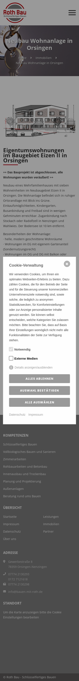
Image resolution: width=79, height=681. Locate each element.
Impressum (35, 414)
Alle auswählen (39, 402)
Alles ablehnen (39, 379)
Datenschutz (17, 414)
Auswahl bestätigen (39, 390)
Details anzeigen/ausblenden (34, 367)
